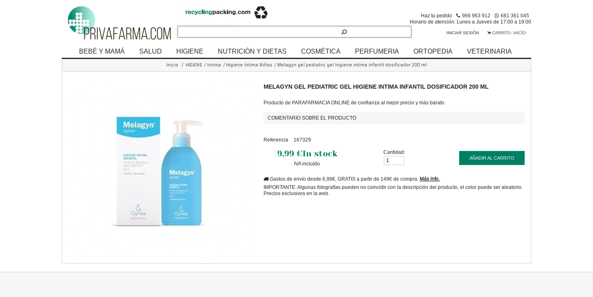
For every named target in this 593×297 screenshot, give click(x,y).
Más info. (430, 179)
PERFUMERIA (377, 51)
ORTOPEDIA (433, 51)
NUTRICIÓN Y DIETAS (252, 51)
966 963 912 (476, 15)
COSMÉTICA (321, 51)
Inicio (172, 65)
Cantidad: (394, 152)
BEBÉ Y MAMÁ (102, 51)
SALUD (150, 51)
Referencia (276, 140)
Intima (214, 65)
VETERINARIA (489, 51)
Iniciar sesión (462, 32)
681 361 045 (515, 15)
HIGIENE (189, 51)
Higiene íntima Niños (249, 65)
